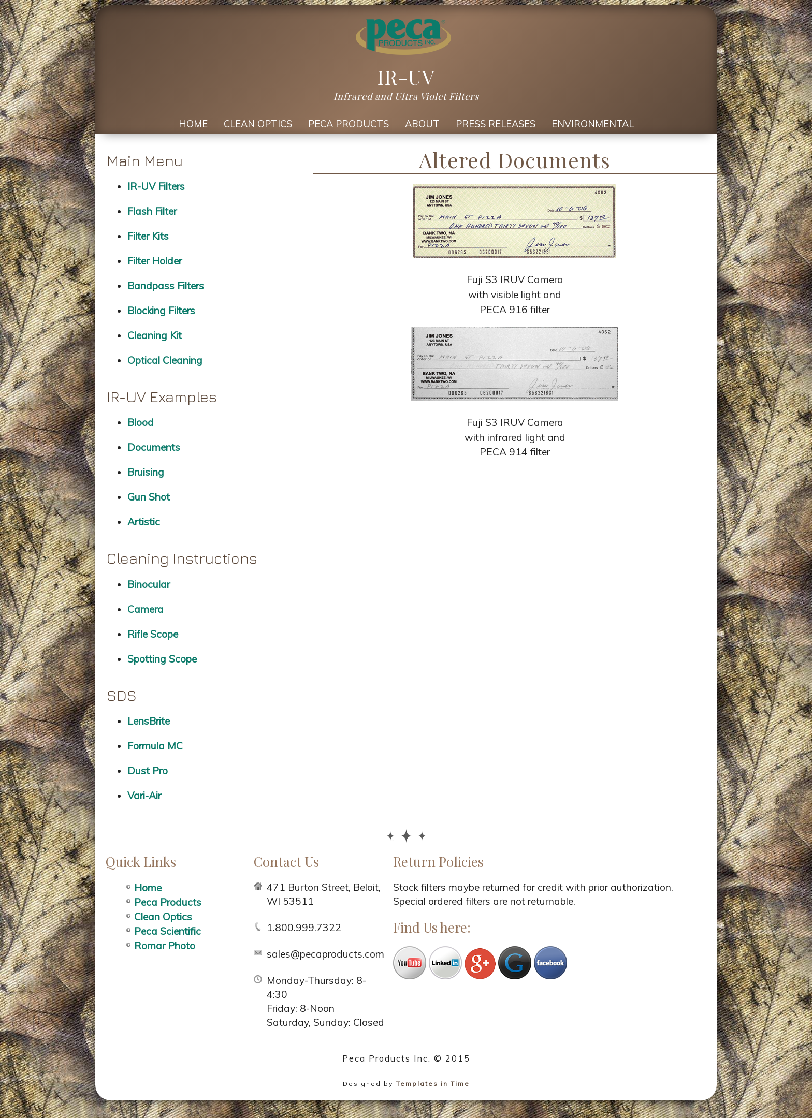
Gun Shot (148, 497)
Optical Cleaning (164, 360)
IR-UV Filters (156, 186)
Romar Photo (164, 945)
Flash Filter (152, 211)
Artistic (143, 522)
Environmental (593, 124)
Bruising (145, 472)
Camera (145, 609)
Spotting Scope (162, 659)
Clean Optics (258, 124)
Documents (153, 447)
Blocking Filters (161, 310)
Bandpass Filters (165, 286)
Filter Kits (148, 236)
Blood (140, 422)
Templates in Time (433, 1083)
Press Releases (495, 124)
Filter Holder (154, 261)
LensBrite (148, 721)
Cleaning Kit (154, 335)
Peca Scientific (167, 931)
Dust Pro (147, 770)
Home (193, 124)
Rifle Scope (152, 634)
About (422, 124)
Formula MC (155, 746)
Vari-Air (144, 795)
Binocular (148, 584)
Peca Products (348, 124)
